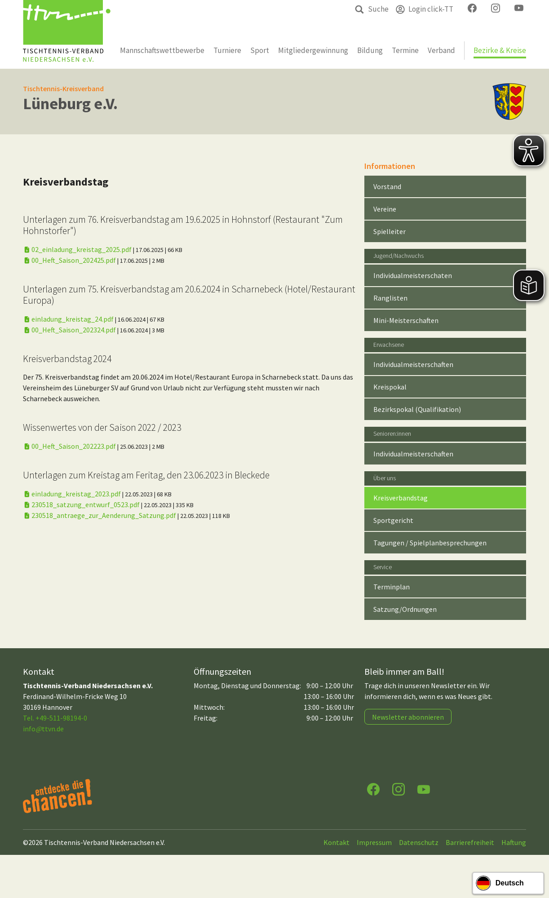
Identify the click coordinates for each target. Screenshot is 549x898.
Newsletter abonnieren (408, 716)
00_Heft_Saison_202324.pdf (70, 329)
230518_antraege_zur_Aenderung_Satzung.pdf (100, 515)
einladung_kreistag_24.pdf (69, 318)
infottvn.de (43, 728)
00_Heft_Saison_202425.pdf (70, 260)
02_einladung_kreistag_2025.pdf (78, 249)
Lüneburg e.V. (70, 103)
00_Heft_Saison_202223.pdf (70, 446)
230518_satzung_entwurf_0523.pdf (82, 504)
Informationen (389, 166)
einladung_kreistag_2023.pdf (72, 493)
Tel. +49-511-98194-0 (55, 717)
